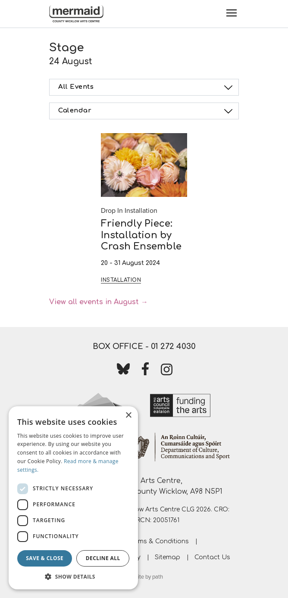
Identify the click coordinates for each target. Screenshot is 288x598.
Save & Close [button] (44, 558)
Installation (121, 280)
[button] (73, 576)
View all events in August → (98, 302)
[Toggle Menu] (231, 13)
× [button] (128, 415)
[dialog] (73, 497)
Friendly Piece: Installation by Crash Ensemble (141, 235)
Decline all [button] (103, 558)
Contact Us (212, 557)
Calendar (146, 111)
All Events (146, 87)
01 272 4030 (173, 346)
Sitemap (167, 557)
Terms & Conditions (159, 541)
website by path (144, 576)
